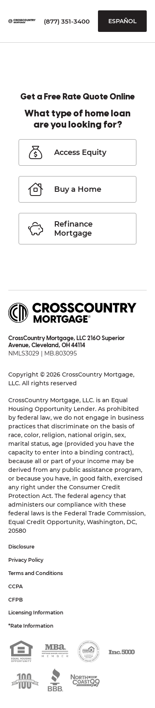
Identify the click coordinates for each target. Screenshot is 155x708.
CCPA (15, 586)
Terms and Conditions (35, 573)
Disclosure (21, 547)
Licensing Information (35, 612)
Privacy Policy (25, 560)
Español (122, 21)
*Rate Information (30, 626)
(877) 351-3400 (67, 21)
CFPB (15, 600)
